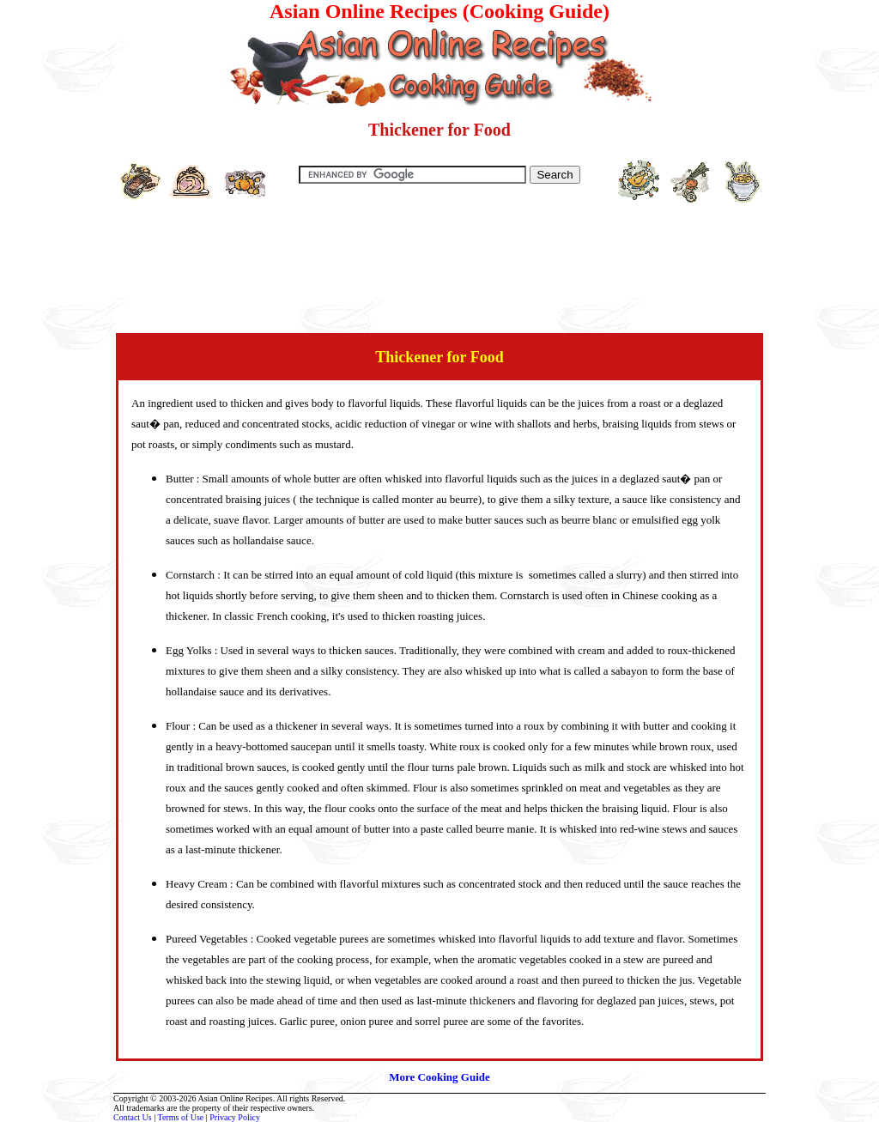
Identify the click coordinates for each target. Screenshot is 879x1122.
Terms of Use (181, 1117)
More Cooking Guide (439, 1076)
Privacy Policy (234, 1117)
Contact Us (132, 1117)
